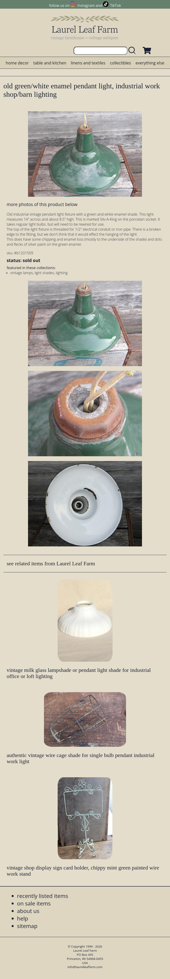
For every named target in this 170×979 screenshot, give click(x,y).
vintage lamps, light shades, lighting (38, 272)
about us (28, 911)
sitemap (27, 926)
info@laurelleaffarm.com (85, 967)
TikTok (115, 5)
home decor (17, 63)
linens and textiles (88, 63)
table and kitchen (49, 63)
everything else (150, 63)
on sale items (34, 903)
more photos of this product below (42, 204)
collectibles (120, 63)
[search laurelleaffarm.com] (133, 51)
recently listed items (42, 896)
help (22, 918)
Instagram (86, 5)
